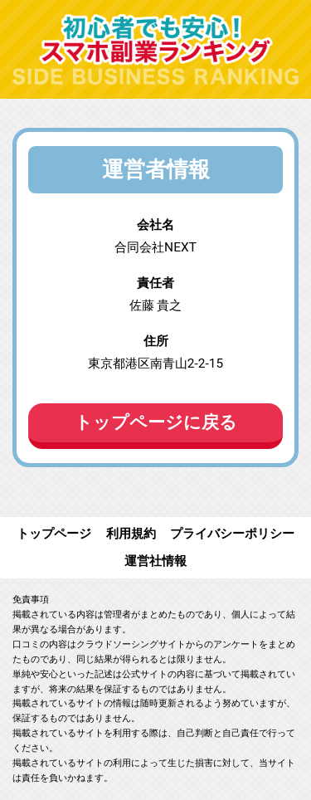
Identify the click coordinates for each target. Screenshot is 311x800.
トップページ (54, 533)
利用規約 (131, 533)
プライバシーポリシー (232, 533)
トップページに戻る (156, 422)
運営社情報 (155, 561)
